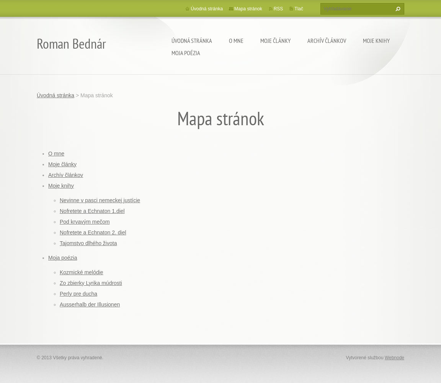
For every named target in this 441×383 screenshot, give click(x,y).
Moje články (275, 40)
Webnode (394, 357)
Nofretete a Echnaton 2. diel (93, 232)
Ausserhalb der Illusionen (90, 304)
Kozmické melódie (81, 272)
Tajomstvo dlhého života (88, 243)
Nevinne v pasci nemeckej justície (100, 200)
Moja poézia (186, 53)
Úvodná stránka (192, 40)
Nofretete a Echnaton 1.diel (92, 211)
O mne (236, 40)
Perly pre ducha (78, 294)
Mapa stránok (248, 8)
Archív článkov (326, 40)
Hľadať (397, 9)
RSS (278, 8)
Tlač (298, 8)
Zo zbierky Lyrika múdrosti (91, 283)
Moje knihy (376, 40)
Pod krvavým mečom (85, 222)
